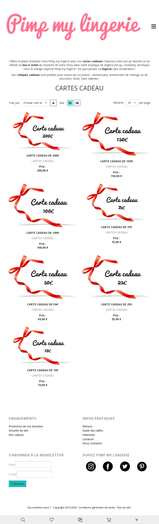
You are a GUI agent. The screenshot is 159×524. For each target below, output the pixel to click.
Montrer (118, 102)
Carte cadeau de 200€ (42, 155)
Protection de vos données (26, 426)
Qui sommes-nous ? (39, 507)
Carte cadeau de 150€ (116, 161)
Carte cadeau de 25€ (116, 304)
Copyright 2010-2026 (65, 507)
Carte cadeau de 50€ (42, 304)
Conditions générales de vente (97, 507)
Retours (87, 426)
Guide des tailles (92, 430)
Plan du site (124, 507)
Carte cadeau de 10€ (42, 370)
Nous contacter (92, 443)
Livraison (88, 439)
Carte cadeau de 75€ (116, 227)
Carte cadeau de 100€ (42, 233)
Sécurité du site (18, 430)
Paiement (88, 435)
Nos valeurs (16, 435)
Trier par (14, 103)
